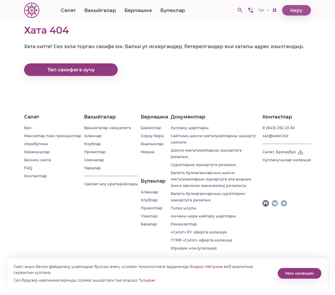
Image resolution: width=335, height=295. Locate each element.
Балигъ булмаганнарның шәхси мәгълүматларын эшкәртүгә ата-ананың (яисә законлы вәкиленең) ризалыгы (211, 179)
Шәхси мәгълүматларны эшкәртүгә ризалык (206, 153)
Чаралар (92, 168)
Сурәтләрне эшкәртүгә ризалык (203, 164)
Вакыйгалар (100, 11)
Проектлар (95, 152)
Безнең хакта (37, 160)
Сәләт (68, 11)
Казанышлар (37, 152)
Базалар (149, 224)
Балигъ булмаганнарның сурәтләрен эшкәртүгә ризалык (208, 196)
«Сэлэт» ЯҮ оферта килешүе (199, 232)
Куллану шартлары (190, 127)
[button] (251, 10)
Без (27, 127)
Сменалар (94, 160)
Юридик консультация (194, 248)
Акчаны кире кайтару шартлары (203, 216)
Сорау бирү (152, 135)
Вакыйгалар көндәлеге (107, 127)
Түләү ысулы (183, 208)
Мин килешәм (299, 273)
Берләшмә (138, 11)
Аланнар (93, 135)
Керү (297, 11)
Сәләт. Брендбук (283, 152)
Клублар (92, 143)
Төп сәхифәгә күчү (71, 70)
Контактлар (35, 176)
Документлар (188, 117)
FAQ (28, 168)
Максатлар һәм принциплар (52, 135)
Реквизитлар (184, 224)
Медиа (147, 152)
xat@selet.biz (275, 135)
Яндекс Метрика (206, 266)
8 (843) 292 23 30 (278, 127)
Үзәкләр (149, 216)
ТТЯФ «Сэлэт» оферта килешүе (202, 240)
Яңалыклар (152, 143)
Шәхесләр (151, 127)
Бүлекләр (172, 11)
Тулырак (147, 280)
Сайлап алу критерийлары (111, 184)
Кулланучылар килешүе (286, 160)
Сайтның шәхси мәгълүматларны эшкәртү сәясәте (213, 139)
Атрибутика (36, 143)
